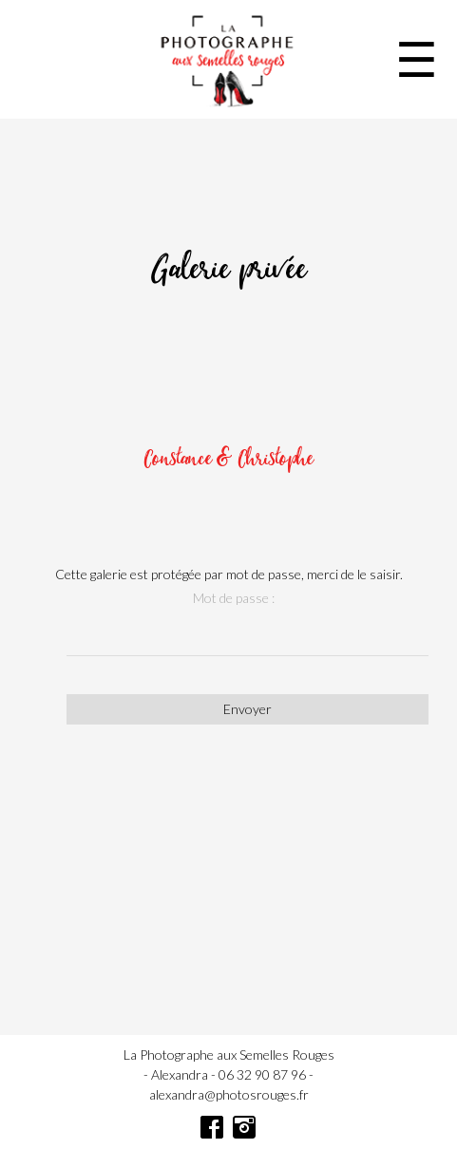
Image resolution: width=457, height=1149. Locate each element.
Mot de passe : (234, 598)
